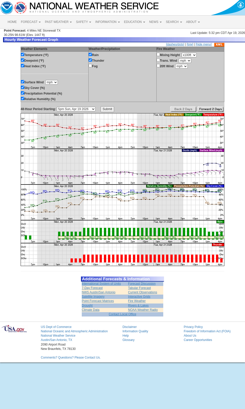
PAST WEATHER (58, 22)
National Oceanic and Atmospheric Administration (74, 331)
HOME (12, 22)
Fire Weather (137, 301)
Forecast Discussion (142, 283)
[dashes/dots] (175, 44)
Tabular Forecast (139, 288)
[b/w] (190, 44)
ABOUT (193, 22)
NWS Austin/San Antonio (98, 292)
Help (125, 335)
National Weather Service (58, 335)
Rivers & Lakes (138, 305)
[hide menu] (204, 44)
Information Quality (135, 331)
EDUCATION (134, 22)
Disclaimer (129, 327)
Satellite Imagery (93, 296)
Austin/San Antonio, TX (56, 340)
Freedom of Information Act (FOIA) (207, 331)
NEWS (155, 22)
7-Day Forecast (92, 288)
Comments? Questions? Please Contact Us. (71, 357)
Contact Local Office (122, 314)
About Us (190, 335)
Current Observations (142, 292)
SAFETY (83, 22)
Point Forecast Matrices (98, 301)
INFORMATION (107, 22)
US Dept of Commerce (56, 327)
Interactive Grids (139, 296)
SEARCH (174, 22)
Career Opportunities (198, 340)
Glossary (128, 340)
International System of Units (101, 283)
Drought (87, 305)
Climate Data (90, 310)
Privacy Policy (193, 327)
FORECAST (31, 22)
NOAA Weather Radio (143, 310)
